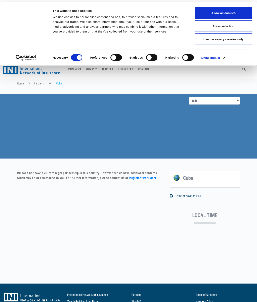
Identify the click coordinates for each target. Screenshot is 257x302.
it (247, 67)
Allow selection (223, 23)
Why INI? (91, 79)
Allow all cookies (223, 10)
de (242, 67)
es (253, 67)
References (125, 79)
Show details (210, 55)
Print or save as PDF (186, 206)
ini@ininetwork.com (142, 188)
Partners (74, 79)
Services (107, 79)
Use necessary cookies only (223, 37)
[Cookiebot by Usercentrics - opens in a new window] (26, 55)
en (232, 67)
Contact (143, 79)
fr (237, 67)
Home (20, 93)
